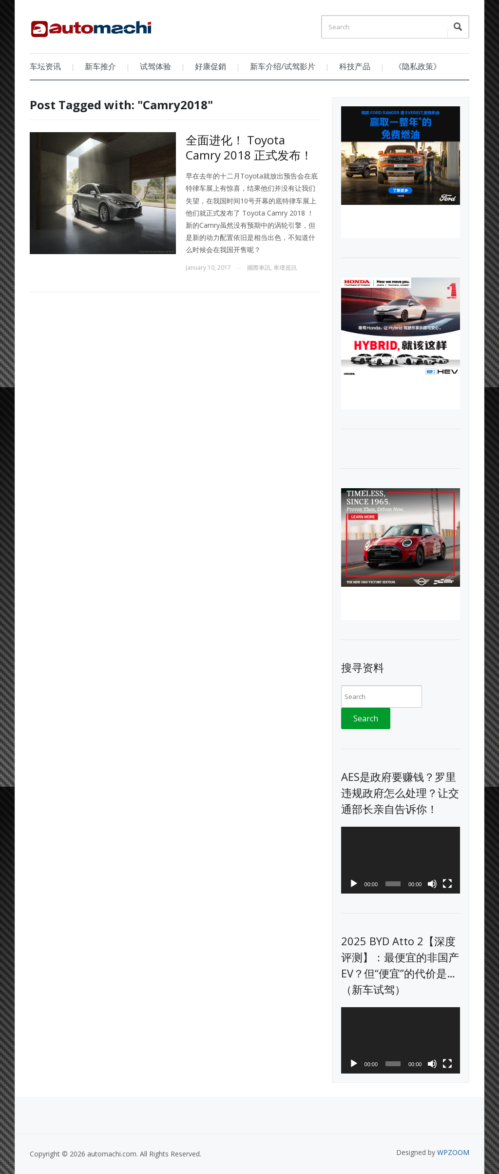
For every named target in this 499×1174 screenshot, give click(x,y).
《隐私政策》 (417, 66)
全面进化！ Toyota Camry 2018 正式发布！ (249, 147)
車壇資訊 (285, 267)
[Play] (354, 884)
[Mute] (432, 884)
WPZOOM (453, 1152)
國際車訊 (258, 267)
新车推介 (100, 66)
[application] (400, 860)
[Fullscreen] (447, 884)
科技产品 (354, 66)
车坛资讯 (45, 66)
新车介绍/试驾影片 (282, 66)
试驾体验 (155, 66)
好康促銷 (210, 66)
